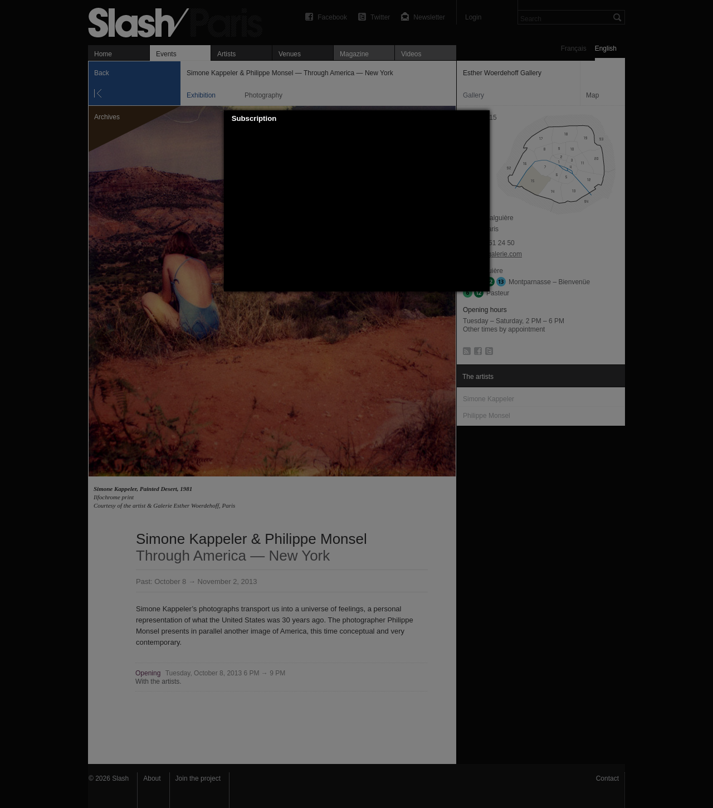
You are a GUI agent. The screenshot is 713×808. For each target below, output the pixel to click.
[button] (481, 118)
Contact (607, 778)
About (151, 778)
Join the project (198, 778)
